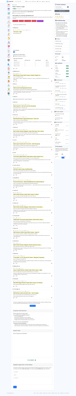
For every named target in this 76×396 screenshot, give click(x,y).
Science (9, 74)
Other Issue (34, 20)
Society (9, 82)
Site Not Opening (27, 20)
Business (9, 10)
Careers (9, 14)
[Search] (19, 1)
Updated (34, 1)
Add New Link (32, 305)
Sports (8, 86)
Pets (8, 61)
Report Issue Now (62, 10)
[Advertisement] (32, 41)
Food (8, 39)
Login (44, 1)
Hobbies (9, 52)
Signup (48, 1)
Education (8, 18)
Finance (9, 35)
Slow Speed (21, 20)
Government (8, 43)
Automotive (8, 6)
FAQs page (65, 36)
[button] (35, 360)
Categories (39, 1)
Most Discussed (29, 1)
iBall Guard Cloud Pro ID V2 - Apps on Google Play (23, 99)
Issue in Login (15, 20)
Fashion (9, 31)
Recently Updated (59, 111)
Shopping (9, 78)
